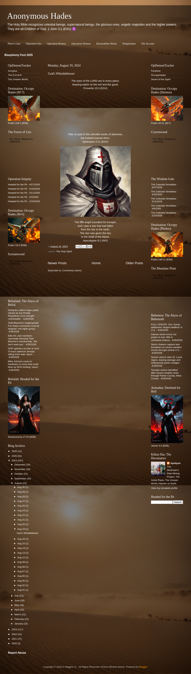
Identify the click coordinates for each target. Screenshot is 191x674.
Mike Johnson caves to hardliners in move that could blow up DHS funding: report (23, 364)
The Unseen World (18, 79)
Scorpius (12, 71)
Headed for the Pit (17, 184)
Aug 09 (21, 562)
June (17, 600)
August (18, 483)
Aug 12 (21, 557)
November (20, 469)
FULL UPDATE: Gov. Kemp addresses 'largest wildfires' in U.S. (166, 327)
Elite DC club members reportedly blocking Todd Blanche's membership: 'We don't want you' (22, 340)
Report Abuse (17, 652)
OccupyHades (158, 75)
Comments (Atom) (72, 270)
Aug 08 (21, 566)
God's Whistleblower (61, 73)
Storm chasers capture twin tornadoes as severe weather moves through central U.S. (166, 347)
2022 (15, 634)
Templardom (129, 43)
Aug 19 (21, 529)
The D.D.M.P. (15, 75)
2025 (15, 456)
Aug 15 (21, 543)
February (19, 619)
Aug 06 (21, 576)
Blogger (143, 667)
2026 (15, 451)
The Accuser (147, 43)
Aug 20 (21, 524)
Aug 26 (21, 505)
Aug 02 (21, 585)
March (18, 614)
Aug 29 (21, 491)
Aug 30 (21, 487)
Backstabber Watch (106, 43)
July (16, 595)
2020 (15, 643)
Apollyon (175, 463)
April (17, 609)
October (19, 473)
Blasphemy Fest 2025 (18, 54)
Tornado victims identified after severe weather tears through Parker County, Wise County (166, 374)
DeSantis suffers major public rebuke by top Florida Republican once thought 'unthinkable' (23, 314)
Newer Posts (57, 263)
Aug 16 (21, 539)
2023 (15, 629)
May (17, 605)
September (20, 478)
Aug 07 (21, 571)
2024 (15, 460)
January (19, 623)
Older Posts (134, 263)
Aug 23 (21, 510)
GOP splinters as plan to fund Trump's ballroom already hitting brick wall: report (23, 351)
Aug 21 (21, 519)
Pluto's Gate (14, 43)
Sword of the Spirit (160, 79)
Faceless (156, 71)
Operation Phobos (56, 43)
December (20, 464)
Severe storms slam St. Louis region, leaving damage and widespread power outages (166, 360)
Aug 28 (21, 496)
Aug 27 (21, 501)
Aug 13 (21, 553)
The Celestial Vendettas (163, 184)
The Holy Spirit (64, 251)
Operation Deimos (81, 43)
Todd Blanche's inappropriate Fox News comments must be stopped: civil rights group (23, 326)
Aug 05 (21, 580)
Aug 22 (21, 515)
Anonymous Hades (39, 15)
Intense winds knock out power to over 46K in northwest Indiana (163, 337)
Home (96, 263)
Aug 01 (21, 590)
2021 (15, 638)
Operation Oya (34, 43)
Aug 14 (21, 548)
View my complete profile (164, 488)
